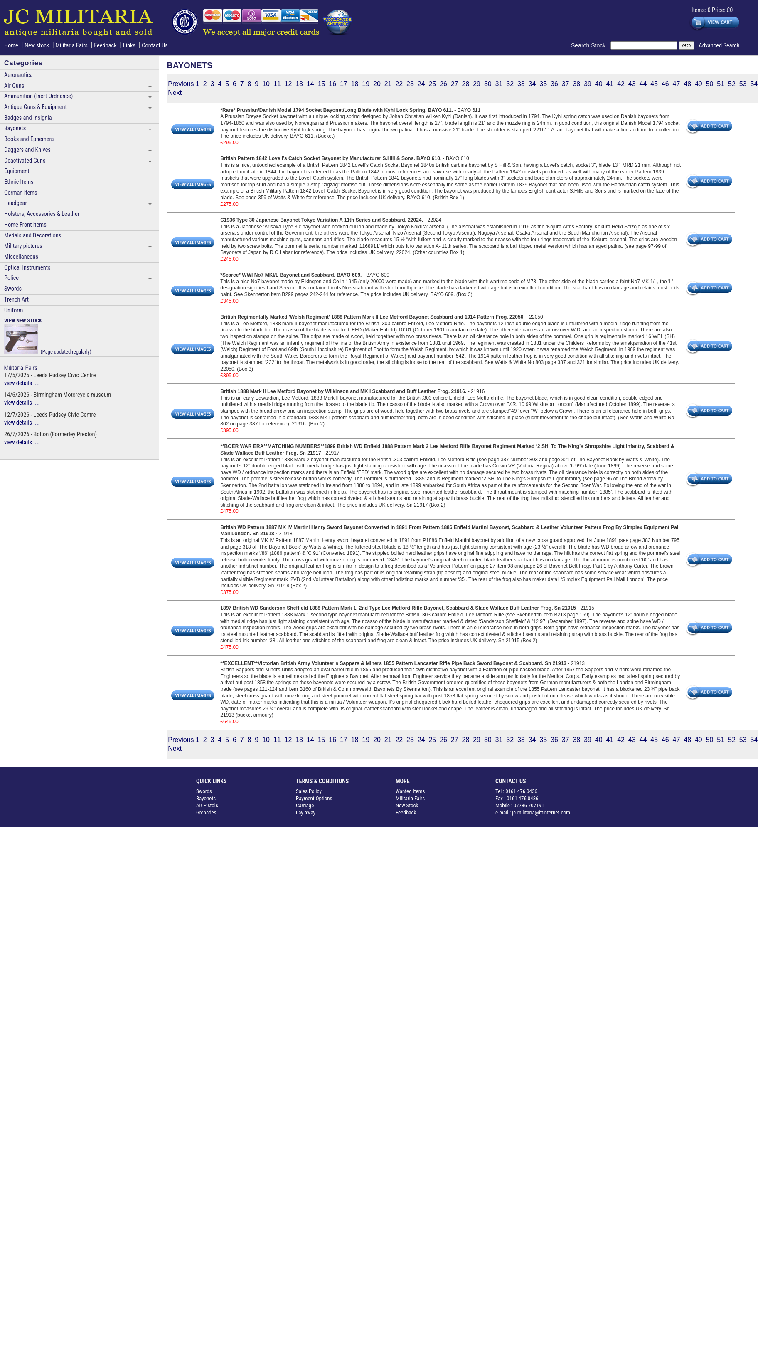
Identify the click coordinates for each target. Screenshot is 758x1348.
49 (698, 83)
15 (321, 83)
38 (576, 83)
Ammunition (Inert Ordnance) (38, 96)
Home (11, 45)
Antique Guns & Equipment (35, 107)
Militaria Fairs (71, 45)
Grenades (206, 812)
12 (288, 83)
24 (421, 83)
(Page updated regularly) (47, 335)
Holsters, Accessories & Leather (41, 214)
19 (365, 83)
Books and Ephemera (29, 139)
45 (654, 83)
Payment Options (314, 798)
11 (277, 83)
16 (332, 83)
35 (543, 83)
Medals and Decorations (32, 235)
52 (732, 83)
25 (432, 83)
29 (476, 83)
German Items (20, 192)
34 (532, 83)
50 (710, 83)
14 (310, 83)
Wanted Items (410, 791)
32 (510, 83)
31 (499, 83)
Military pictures (23, 246)
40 (599, 83)
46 (665, 83)
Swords (13, 288)
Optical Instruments (27, 267)
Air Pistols (207, 805)
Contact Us (154, 45)
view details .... (22, 383)
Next (175, 92)
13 (299, 83)
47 (676, 83)
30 (488, 83)
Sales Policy (309, 791)
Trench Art (16, 299)
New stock (38, 45)
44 (643, 83)
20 (377, 83)
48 (687, 83)
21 (388, 83)
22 (399, 83)
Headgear (15, 203)
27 (454, 83)
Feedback (105, 45)
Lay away (305, 812)
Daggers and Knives (27, 149)
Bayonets (15, 128)
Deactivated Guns (24, 160)
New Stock (407, 805)
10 (266, 83)
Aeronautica (18, 75)
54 (754, 83)
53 (743, 83)
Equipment (16, 171)
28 (466, 83)
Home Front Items (25, 224)
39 (587, 83)
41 (609, 83)
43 (632, 83)
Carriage (305, 805)
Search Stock (590, 45)
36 (554, 83)
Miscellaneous (21, 256)
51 (720, 83)
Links (129, 45)
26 (443, 83)
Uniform (13, 310)
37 (565, 83)
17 (343, 83)
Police (11, 278)
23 (410, 83)
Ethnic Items (19, 182)
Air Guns (14, 85)
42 (621, 83)
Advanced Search (719, 45)
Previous (181, 83)
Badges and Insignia (28, 117)
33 (521, 83)
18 (355, 83)
